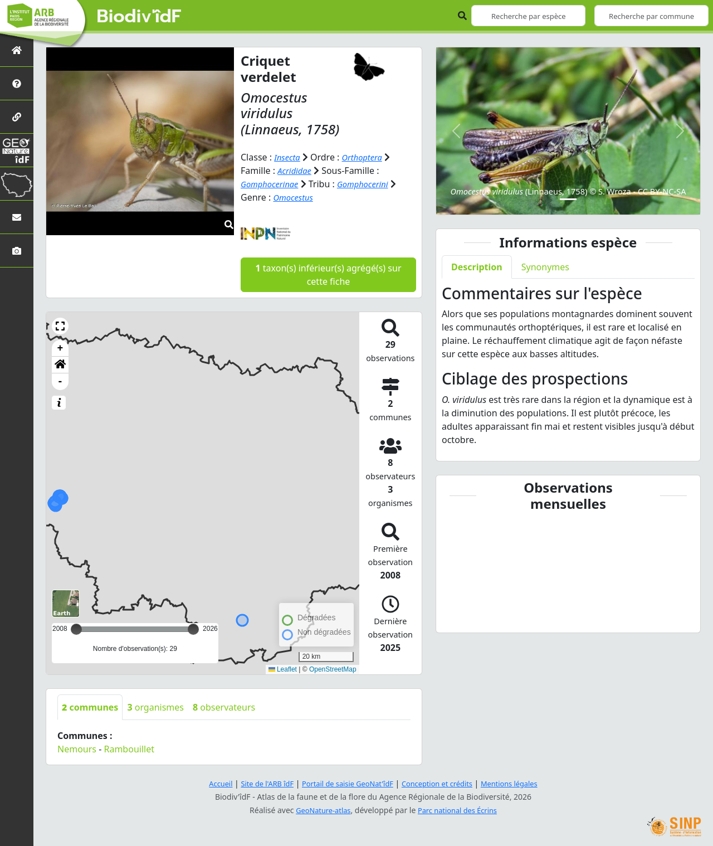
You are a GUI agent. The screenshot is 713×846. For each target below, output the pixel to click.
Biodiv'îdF (139, 17)
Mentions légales (521, 783)
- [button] (60, 381)
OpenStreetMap (332, 669)
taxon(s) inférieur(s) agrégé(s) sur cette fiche (328, 275)
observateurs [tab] (224, 707)
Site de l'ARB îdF (258, 783)
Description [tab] (476, 267)
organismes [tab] (155, 707)
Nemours (76, 749)
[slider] (193, 629)
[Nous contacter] (16, 217)
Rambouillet (129, 749)
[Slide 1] (568, 199)
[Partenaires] (16, 116)
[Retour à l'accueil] (16, 49)
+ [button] (60, 348)
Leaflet (282, 669)
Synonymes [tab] (545, 267)
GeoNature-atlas (320, 810)
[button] (60, 326)
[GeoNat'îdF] (16, 150)
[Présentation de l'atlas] (16, 83)
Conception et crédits (442, 783)
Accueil (208, 783)
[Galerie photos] (16, 250)
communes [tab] (90, 707)
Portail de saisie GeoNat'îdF (345, 783)
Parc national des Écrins (460, 810)
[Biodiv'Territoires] (16, 183)
